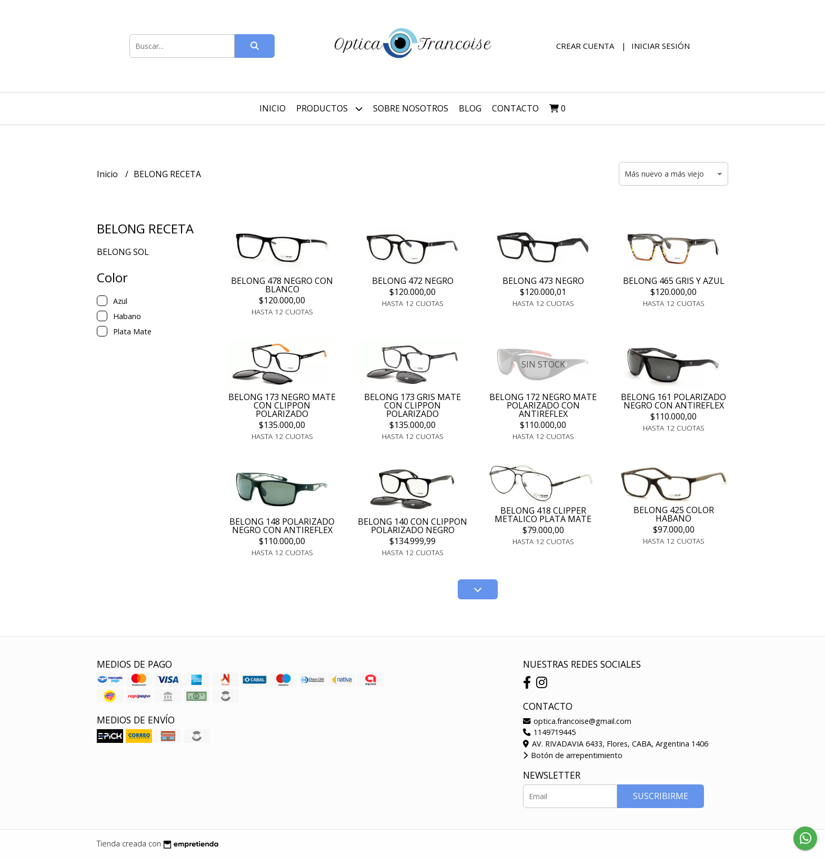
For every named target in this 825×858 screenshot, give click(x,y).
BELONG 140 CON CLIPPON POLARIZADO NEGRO (412, 526)
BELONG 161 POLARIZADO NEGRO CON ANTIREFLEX (673, 401)
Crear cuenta (585, 45)
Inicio (272, 108)
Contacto (515, 108)
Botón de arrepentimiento (572, 755)
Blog (470, 108)
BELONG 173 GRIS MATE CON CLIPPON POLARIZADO (412, 405)
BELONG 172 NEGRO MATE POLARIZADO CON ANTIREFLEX (543, 405)
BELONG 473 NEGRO (543, 281)
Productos (329, 109)
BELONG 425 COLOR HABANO (673, 514)
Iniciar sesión (660, 45)
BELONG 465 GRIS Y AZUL (674, 281)
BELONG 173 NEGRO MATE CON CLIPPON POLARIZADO (282, 405)
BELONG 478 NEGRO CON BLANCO (282, 285)
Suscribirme (660, 796)
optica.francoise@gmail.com (577, 721)
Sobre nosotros (410, 108)
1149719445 (549, 732)
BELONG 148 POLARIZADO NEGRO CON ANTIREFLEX (282, 526)
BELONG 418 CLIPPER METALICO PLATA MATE (543, 515)
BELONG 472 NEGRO (413, 281)
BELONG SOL (123, 252)
